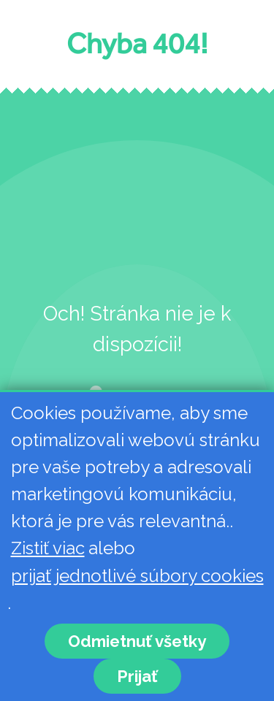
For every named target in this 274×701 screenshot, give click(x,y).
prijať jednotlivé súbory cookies (137, 575)
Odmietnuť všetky (137, 641)
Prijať (137, 676)
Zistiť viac (48, 548)
